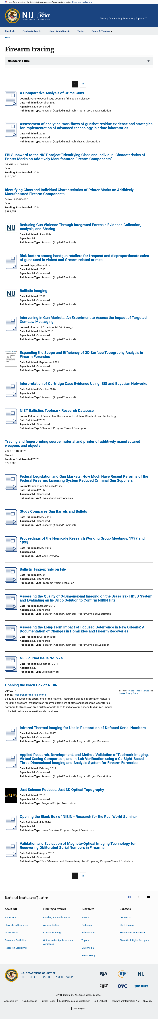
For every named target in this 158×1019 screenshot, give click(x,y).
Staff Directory (128, 925)
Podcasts (86, 925)
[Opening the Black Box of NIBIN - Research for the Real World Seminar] (11, 829)
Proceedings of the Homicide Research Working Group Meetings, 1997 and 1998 (82, 540)
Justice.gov (79, 1008)
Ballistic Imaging (33, 291)
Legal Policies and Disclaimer (74, 1001)
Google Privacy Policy (128, 693)
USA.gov (147, 1001)
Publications (88, 932)
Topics (85, 940)
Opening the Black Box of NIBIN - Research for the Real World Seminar (78, 816)
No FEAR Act (100, 1001)
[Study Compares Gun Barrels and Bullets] (11, 523)
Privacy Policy (48, 1001)
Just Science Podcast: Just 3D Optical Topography (62, 790)
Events (85, 917)
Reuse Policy (88, 955)
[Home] (36, 16)
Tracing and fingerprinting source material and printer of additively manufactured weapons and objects (72, 443)
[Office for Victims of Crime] (122, 988)
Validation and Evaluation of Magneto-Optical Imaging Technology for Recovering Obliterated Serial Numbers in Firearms (78, 845)
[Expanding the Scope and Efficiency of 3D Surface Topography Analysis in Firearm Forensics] (11, 359)
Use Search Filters (19, 60)
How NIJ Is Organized (16, 925)
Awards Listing (51, 925)
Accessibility (11, 1001)
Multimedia (87, 947)
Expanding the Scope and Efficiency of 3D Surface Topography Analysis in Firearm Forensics (81, 354)
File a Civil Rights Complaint (135, 940)
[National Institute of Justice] (141, 976)
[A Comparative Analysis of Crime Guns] (11, 105)
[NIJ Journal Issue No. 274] (11, 670)
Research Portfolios (15, 940)
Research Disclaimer (16, 947)
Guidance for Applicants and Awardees (58, 942)
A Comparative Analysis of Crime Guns (52, 93)
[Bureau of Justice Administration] (103, 976)
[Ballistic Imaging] (11, 294)
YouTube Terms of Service (137, 690)
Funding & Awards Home (56, 917)
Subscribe (128, 18)
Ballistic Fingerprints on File (43, 569)
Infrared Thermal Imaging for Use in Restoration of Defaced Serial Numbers (83, 728)
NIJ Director (11, 932)
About (103, 18)
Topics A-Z (141, 18)
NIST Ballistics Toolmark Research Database (57, 410)
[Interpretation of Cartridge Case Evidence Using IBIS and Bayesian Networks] (11, 396)
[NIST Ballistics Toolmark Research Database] (11, 423)
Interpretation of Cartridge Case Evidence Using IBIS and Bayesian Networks (83, 383)
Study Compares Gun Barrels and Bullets (53, 511)
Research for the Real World (30, 694)
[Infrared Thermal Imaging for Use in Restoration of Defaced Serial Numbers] (11, 740)
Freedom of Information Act (125, 1001)
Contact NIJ (126, 917)
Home (7, 37)
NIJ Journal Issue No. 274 (41, 658)
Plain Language (29, 1001)
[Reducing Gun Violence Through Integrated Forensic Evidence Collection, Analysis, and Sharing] (11, 228)
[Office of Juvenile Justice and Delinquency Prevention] (104, 988)
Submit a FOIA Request (132, 932)
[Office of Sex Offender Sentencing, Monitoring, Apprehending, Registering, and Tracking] (141, 988)
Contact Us (114, 18)
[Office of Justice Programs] (12, 15)
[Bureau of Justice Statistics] (123, 978)
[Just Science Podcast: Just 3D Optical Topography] (11, 796)
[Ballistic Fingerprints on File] (11, 581)
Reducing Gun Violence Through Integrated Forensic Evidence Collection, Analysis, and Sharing (80, 227)
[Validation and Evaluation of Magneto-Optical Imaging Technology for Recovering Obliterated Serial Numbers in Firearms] (11, 856)
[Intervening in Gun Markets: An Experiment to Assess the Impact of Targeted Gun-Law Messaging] (11, 330)
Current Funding (52, 932)
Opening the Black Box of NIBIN (31, 685)
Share (153, 20)
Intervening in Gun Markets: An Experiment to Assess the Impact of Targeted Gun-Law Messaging (83, 320)
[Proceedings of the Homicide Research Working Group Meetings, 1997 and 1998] (11, 550)
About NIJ (10, 917)
